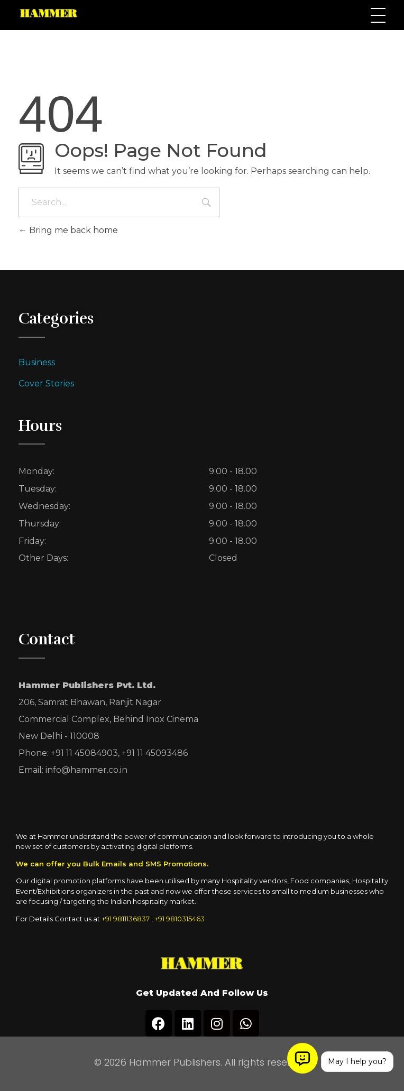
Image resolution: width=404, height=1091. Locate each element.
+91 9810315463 (179, 918)
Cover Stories (46, 383)
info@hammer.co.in (86, 770)
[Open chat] (302, 1058)
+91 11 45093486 (155, 753)
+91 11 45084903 (84, 753)
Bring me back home (68, 230)
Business (37, 362)
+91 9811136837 (126, 918)
